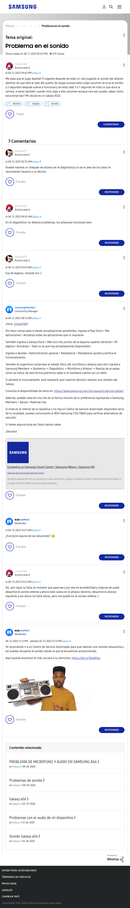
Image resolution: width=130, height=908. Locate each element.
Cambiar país (10, 896)
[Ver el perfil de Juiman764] (21, 64)
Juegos (36, 103)
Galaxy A (36, 73)
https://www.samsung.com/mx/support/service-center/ (89, 391)
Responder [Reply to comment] (112, 192)
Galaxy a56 (17, 799)
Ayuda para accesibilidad (19, 870)
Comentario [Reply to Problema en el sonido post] (111, 124)
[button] (118, 65)
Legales (7, 890)
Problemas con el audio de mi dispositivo (41, 818)
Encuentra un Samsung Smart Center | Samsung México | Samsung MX (51, 467)
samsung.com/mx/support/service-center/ (25, 473)
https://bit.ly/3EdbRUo (86, 658)
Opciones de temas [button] (118, 35)
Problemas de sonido (25, 780)
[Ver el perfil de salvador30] (21, 151)
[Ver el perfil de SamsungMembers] (25, 307)
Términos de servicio (16, 877)
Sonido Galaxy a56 (23, 836)
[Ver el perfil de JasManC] (25, 519)
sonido (54, 103)
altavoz (16, 103)
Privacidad (9, 883)
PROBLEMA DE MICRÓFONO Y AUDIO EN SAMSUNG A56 (53, 762)
